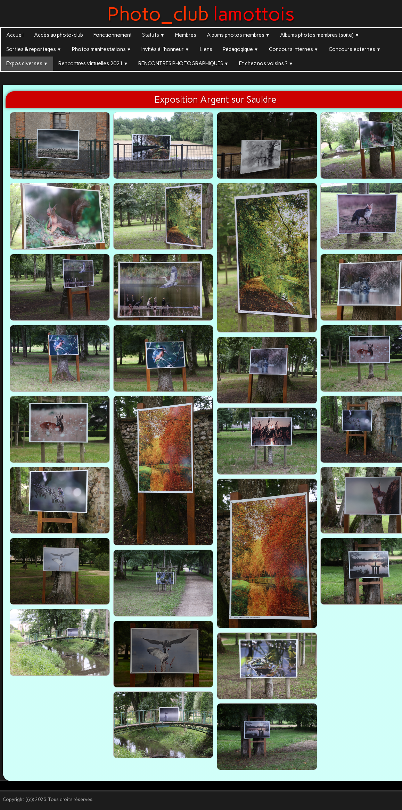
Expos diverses (27, 63)
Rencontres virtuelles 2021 (93, 63)
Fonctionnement (112, 35)
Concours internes (294, 49)
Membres (185, 35)
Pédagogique (241, 49)
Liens (206, 49)
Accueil (15, 35)
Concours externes (355, 49)
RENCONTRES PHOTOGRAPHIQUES (183, 63)
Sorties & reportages (33, 49)
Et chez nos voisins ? (266, 63)
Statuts (153, 35)
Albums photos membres (238, 35)
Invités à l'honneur (165, 49)
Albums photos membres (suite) (319, 35)
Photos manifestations (101, 49)
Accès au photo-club (58, 35)
